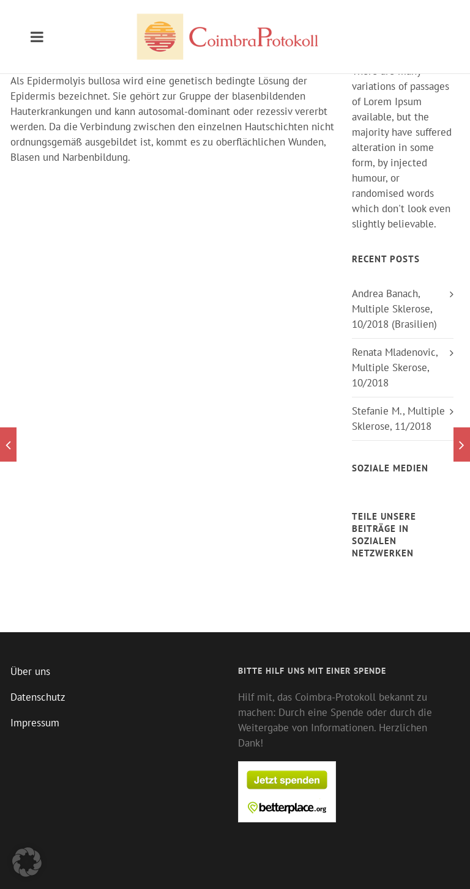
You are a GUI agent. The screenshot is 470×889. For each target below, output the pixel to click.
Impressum (34, 722)
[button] (27, 862)
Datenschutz (37, 697)
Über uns (30, 671)
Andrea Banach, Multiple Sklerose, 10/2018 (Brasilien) (394, 309)
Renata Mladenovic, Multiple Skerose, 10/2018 (395, 367)
